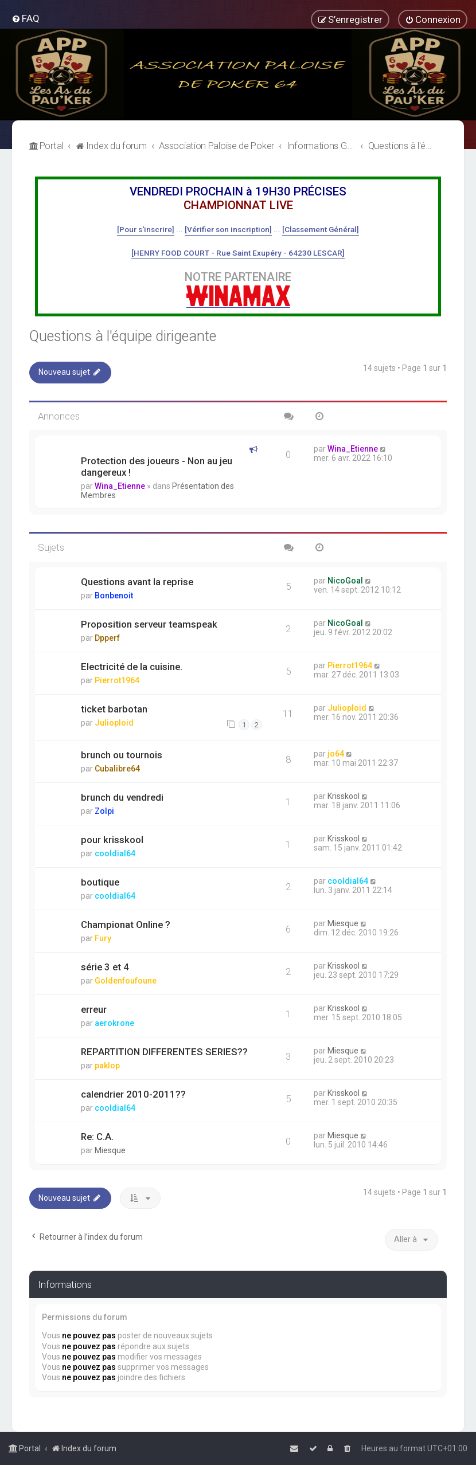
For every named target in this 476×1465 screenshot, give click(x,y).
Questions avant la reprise (137, 581)
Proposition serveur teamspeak (149, 624)
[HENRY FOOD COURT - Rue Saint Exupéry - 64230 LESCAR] (238, 252)
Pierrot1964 (117, 680)
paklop (107, 1065)
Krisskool (343, 796)
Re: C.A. (97, 1136)
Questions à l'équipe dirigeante (122, 336)
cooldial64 (115, 853)
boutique (100, 882)
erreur (94, 1009)
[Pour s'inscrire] (145, 229)
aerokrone (114, 1023)
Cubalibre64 (117, 768)
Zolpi (104, 811)
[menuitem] (25, 18)
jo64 (335, 753)
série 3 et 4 (105, 967)
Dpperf (107, 638)
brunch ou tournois (121, 755)
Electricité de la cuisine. (131, 666)
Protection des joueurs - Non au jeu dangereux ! (156, 466)
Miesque (342, 923)
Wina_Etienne (120, 486)
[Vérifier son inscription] (228, 229)
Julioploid (114, 722)
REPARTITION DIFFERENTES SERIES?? (164, 1051)
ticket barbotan (114, 709)
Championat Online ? (125, 924)
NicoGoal (345, 580)
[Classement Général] (320, 229)
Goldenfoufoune (126, 980)
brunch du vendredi (122, 797)
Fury (103, 938)
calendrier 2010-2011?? (133, 1094)
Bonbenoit (114, 595)
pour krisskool (112, 839)
